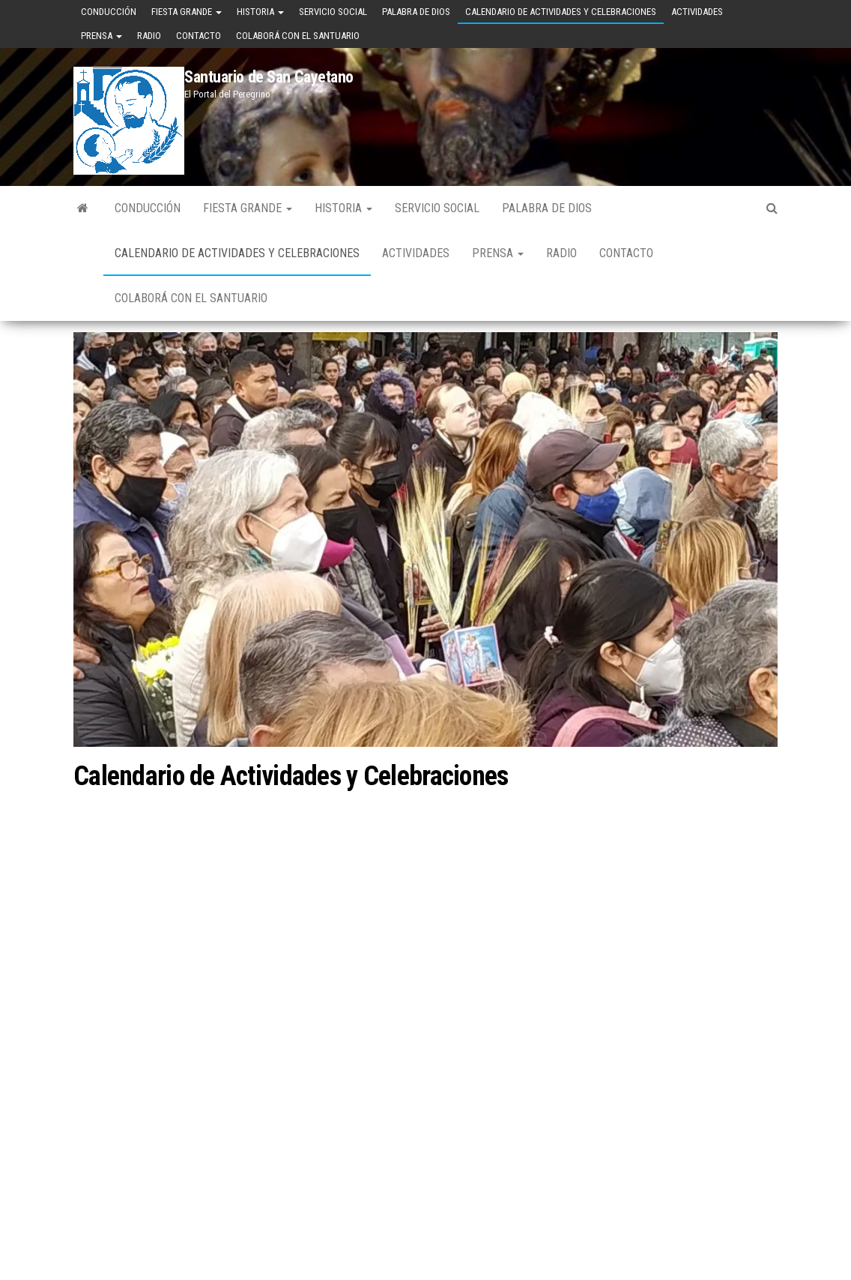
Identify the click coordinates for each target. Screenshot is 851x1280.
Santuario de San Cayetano (269, 76)
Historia (260, 11)
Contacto (198, 35)
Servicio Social (333, 11)
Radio (149, 35)
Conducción (108, 11)
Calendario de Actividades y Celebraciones (560, 11)
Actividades (697, 11)
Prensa (101, 35)
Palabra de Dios (416, 11)
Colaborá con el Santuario (298, 35)
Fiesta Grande (186, 11)
